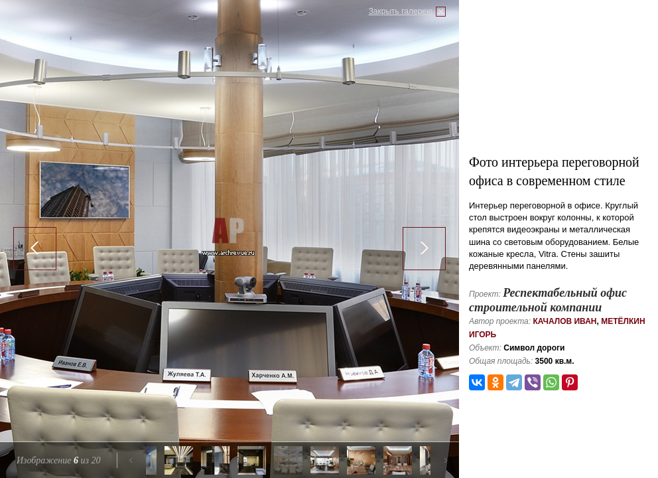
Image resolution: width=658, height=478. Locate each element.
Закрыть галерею (400, 11)
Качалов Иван (564, 321)
